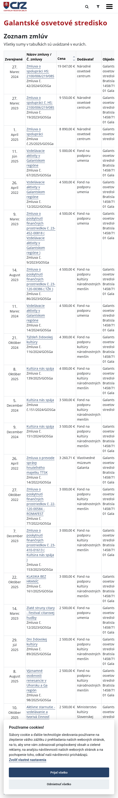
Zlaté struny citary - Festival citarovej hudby (41, 613)
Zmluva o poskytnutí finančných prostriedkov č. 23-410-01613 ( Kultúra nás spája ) (41, 545)
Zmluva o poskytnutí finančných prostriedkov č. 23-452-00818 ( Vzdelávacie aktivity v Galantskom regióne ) (41, 233)
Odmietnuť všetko (59, 784)
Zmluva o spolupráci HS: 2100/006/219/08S (40, 71)
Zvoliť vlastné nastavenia (27, 760)
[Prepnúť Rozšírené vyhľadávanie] (98, 6)
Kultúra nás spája (40, 368)
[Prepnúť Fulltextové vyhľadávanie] (87, 6)
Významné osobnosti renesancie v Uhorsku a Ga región (37, 680)
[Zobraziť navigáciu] (109, 6)
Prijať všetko (59, 772)
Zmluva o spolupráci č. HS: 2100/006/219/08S (40, 102)
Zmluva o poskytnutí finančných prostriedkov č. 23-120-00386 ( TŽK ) (41, 279)
